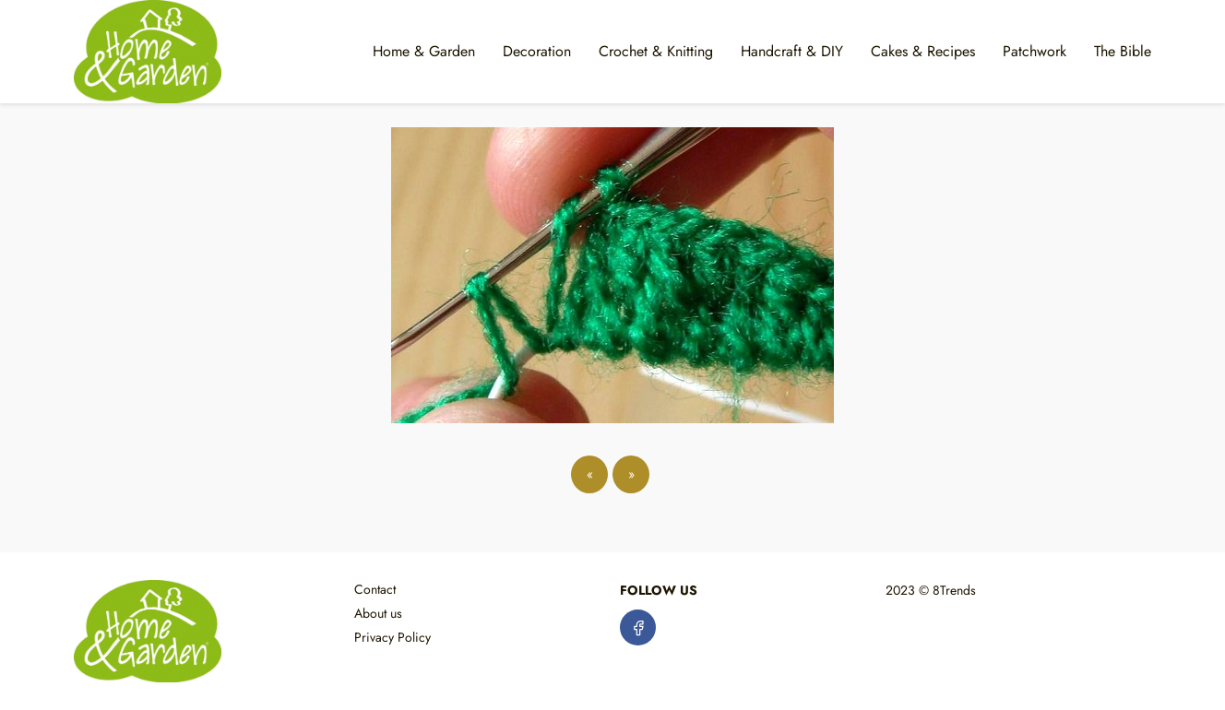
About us (378, 613)
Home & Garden (424, 51)
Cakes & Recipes (923, 51)
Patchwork (1034, 51)
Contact (375, 589)
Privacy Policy (392, 637)
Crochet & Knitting (656, 51)
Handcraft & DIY (792, 51)
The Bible (1122, 51)
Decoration (537, 51)
